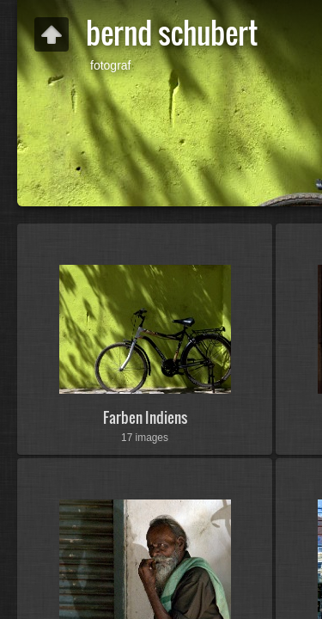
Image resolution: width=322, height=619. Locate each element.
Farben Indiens (145, 417)
